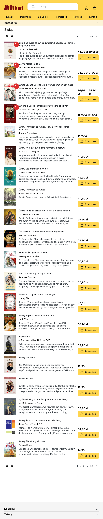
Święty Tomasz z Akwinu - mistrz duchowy (40, 420)
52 (91, 36)
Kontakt (93, 16)
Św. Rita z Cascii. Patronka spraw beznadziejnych (43, 105)
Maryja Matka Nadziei (29, 64)
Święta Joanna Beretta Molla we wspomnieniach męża (46, 84)
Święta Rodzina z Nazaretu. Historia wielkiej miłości (44, 210)
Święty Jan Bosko (27, 357)
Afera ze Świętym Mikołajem (33, 252)
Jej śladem (24, 336)
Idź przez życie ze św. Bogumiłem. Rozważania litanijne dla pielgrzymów (47, 44)
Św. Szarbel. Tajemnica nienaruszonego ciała (41, 231)
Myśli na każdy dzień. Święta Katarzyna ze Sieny (43, 399)
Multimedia (25, 16)
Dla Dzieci (43, 16)
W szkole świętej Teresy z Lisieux (36, 273)
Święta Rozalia (26, 378)
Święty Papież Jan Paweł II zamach (36, 315)
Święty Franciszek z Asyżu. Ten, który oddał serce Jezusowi (44, 128)
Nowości (77, 16)
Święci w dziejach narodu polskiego (37, 294)
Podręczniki (61, 16)
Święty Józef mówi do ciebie (33, 168)
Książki (10, 16)
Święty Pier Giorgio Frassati (32, 441)
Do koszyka (88, 57)
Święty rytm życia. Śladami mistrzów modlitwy (42, 147)
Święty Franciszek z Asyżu (32, 189)
